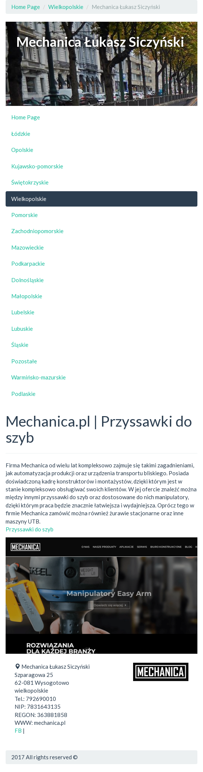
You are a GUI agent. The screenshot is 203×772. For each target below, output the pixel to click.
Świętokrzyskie (30, 182)
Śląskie (19, 344)
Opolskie (22, 149)
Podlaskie (23, 393)
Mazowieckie (27, 247)
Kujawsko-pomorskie (37, 166)
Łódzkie (20, 133)
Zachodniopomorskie (37, 231)
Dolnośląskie (27, 280)
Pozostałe (24, 361)
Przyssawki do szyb (29, 529)
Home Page (25, 6)
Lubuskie (22, 328)
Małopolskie (26, 296)
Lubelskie (22, 312)
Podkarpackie (28, 263)
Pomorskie (24, 214)
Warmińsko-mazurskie (38, 377)
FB (18, 730)
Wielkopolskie (65, 6)
